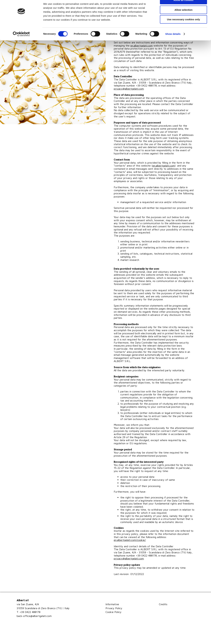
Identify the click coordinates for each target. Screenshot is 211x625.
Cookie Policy (113, 611)
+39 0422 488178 (30, 611)
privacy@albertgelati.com (129, 88)
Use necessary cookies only (183, 27)
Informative (112, 604)
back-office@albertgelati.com (34, 615)
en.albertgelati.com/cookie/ (130, 539)
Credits (163, 604)
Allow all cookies (184, 8)
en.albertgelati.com (163, 165)
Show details (173, 42)
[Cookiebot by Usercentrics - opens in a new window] (21, 42)
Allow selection (183, 18)
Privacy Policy (114, 608)
